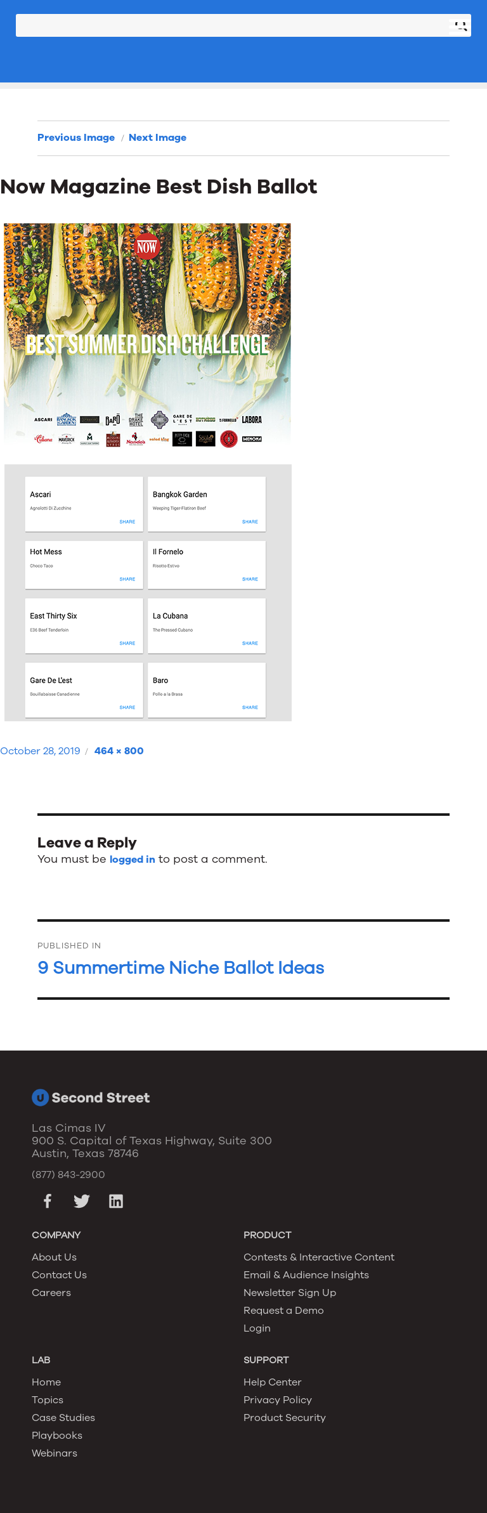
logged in (132, 860)
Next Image (157, 138)
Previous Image (76, 138)
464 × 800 (119, 751)
